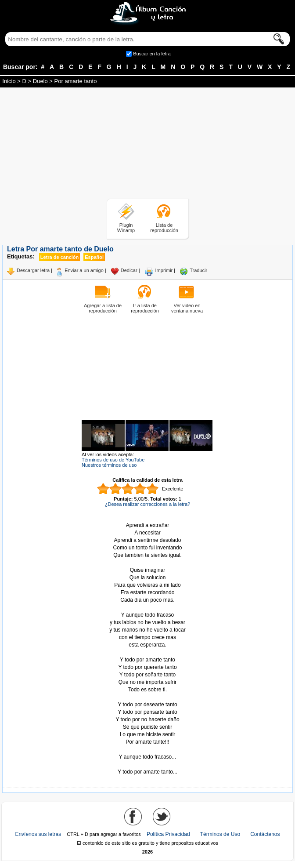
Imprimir (164, 270)
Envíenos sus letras (38, 834)
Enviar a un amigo (84, 270)
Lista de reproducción (164, 227)
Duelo (40, 81)
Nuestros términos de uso (109, 465)
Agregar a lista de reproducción (103, 308)
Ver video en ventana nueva (187, 308)
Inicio (8, 81)
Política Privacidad (168, 834)
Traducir (198, 270)
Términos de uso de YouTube (113, 459)
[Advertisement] (147, 144)
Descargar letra (33, 270)
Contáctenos (265, 834)
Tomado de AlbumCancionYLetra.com (147, 764)
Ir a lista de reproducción (145, 308)
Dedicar (129, 270)
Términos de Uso (220, 834)
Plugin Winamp (126, 227)
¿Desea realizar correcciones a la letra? (147, 504)
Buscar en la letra (152, 53)
